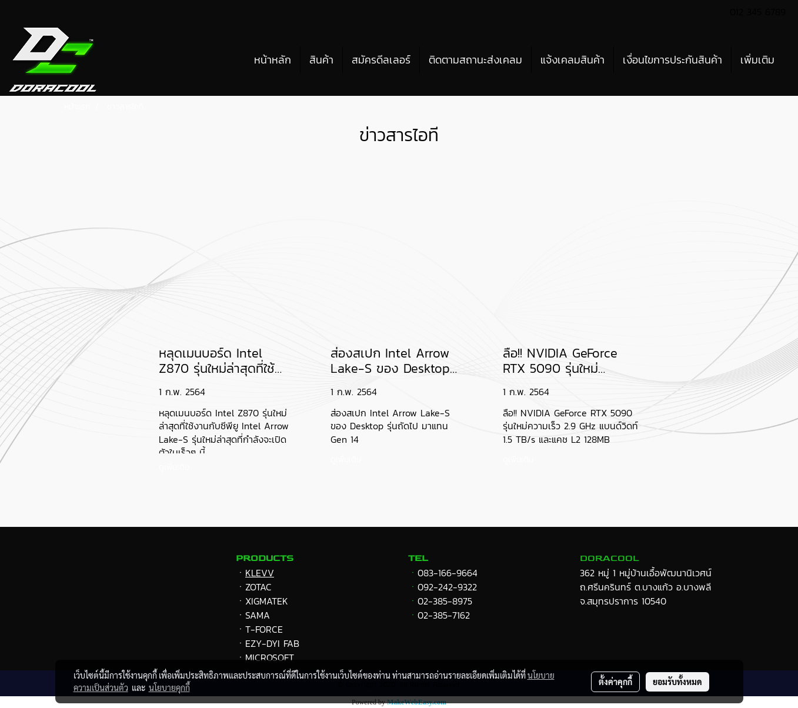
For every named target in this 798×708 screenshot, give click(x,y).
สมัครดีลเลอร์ (381, 60)
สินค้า (321, 60)
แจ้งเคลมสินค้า (572, 60)
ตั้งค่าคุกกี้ (615, 681)
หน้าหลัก (272, 60)
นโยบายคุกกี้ (169, 687)
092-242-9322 (447, 587)
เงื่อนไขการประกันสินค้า (672, 60)
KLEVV (259, 573)
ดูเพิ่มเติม (175, 467)
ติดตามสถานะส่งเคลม (475, 60)
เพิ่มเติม (757, 60)
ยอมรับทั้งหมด (677, 681)
